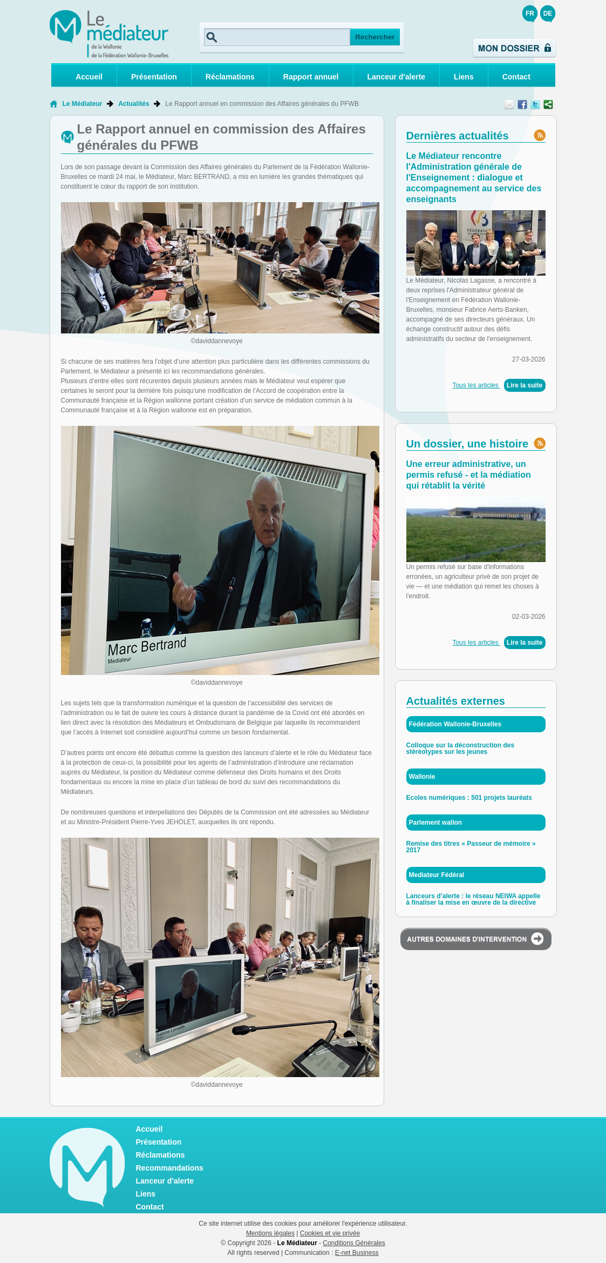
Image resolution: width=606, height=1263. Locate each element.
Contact (516, 76)
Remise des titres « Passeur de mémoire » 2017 (471, 847)
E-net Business (357, 1253)
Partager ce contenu (548, 104)
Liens (464, 76)
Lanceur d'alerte (396, 76)
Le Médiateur (83, 104)
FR (530, 13)
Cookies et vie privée (330, 1233)
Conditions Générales (354, 1243)
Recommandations (169, 1168)
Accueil (89, 76)
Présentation (154, 76)
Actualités (133, 104)
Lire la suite (525, 385)
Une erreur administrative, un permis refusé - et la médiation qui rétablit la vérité (468, 474)
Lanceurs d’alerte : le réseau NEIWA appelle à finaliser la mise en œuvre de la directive (473, 899)
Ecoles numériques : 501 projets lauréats (469, 797)
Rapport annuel (311, 76)
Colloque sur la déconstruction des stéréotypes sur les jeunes (460, 748)
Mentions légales (270, 1233)
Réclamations (230, 76)
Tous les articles (476, 385)
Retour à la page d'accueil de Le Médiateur (53, 103)
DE (548, 13)
